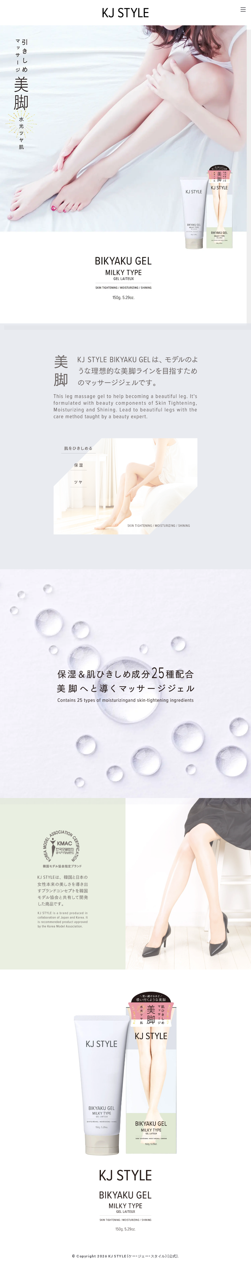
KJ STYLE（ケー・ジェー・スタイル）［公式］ (143, 1256)
